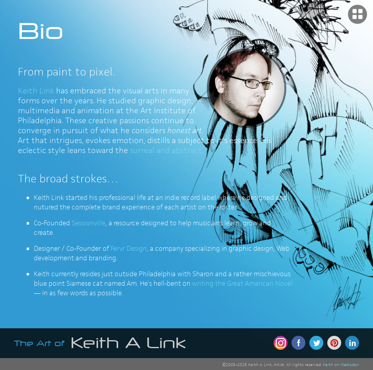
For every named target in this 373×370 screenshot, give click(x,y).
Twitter (316, 343)
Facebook (298, 343)
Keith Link (36, 90)
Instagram (281, 343)
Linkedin (352, 343)
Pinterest (334, 343)
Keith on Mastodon (341, 364)
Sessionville (88, 223)
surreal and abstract (166, 150)
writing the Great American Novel (242, 283)
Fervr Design (129, 248)
